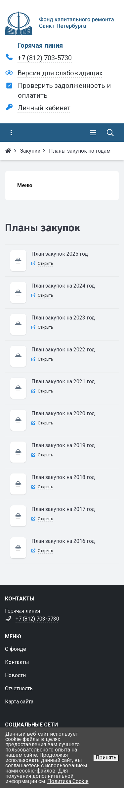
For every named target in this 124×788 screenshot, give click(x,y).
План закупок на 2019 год (63, 445)
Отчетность (19, 688)
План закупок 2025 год (59, 254)
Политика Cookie (68, 781)
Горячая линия (40, 45)
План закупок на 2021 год (63, 381)
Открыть (45, 263)
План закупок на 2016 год (63, 541)
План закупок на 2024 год (63, 286)
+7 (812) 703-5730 (45, 58)
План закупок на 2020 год (63, 413)
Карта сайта (19, 702)
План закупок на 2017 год (63, 509)
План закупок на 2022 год (63, 349)
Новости (15, 675)
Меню (24, 185)
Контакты (17, 662)
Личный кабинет (44, 108)
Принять (106, 757)
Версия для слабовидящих (60, 73)
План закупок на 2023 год (63, 318)
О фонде (15, 649)
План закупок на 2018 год (63, 477)
